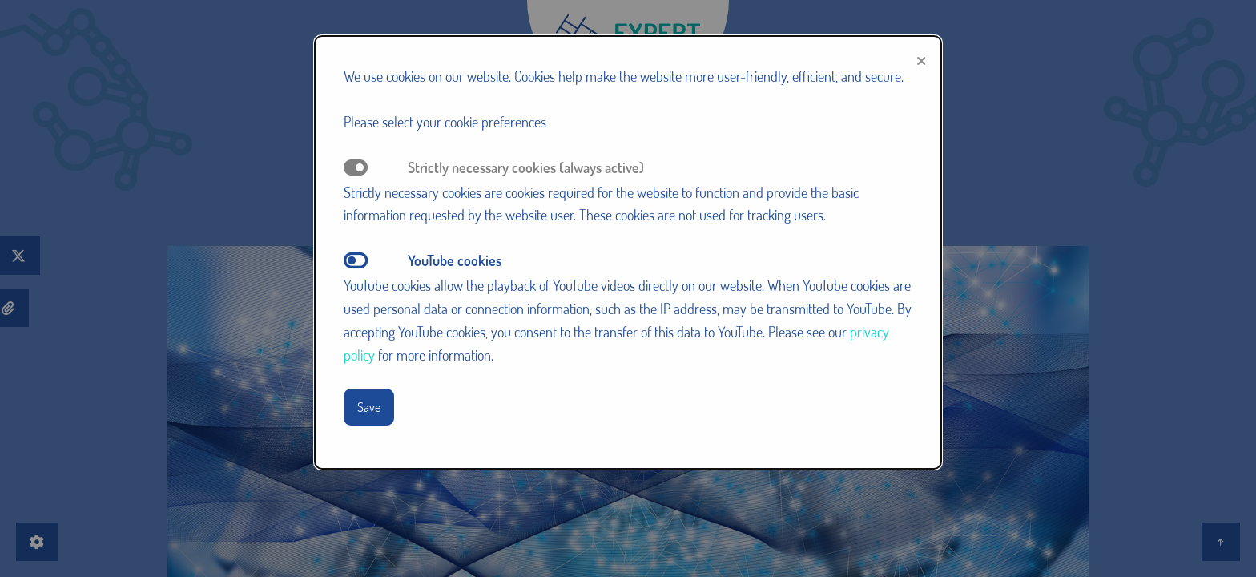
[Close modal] (921, 57)
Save (368, 406)
